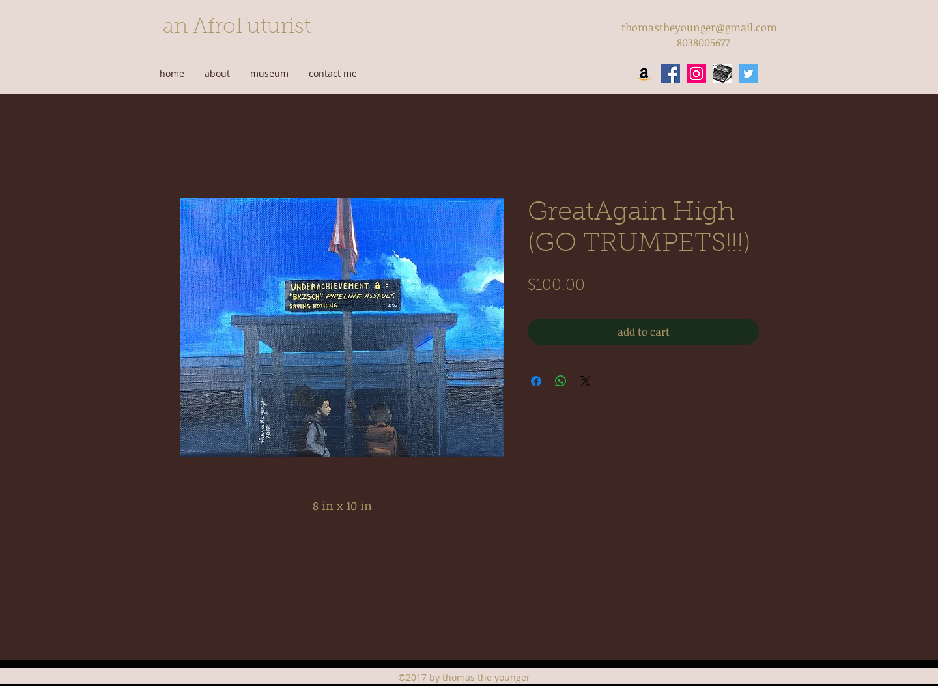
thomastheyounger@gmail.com (699, 27)
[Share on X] (585, 381)
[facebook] (670, 73)
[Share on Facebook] (536, 381)
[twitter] (748, 73)
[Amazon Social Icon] (644, 73)
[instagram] (696, 73)
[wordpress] (722, 73)
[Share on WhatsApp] (561, 381)
